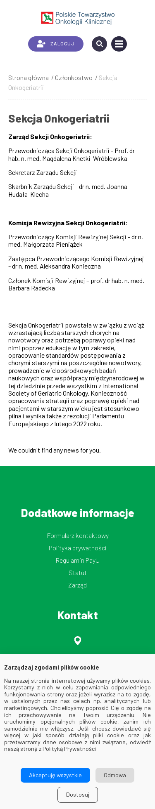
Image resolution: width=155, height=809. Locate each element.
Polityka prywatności (78, 548)
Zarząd (77, 585)
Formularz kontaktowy (78, 535)
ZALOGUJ (55, 43)
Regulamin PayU (77, 560)
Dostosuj (77, 794)
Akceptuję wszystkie (55, 774)
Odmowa (115, 774)
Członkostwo (74, 77)
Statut (78, 572)
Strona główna (28, 77)
